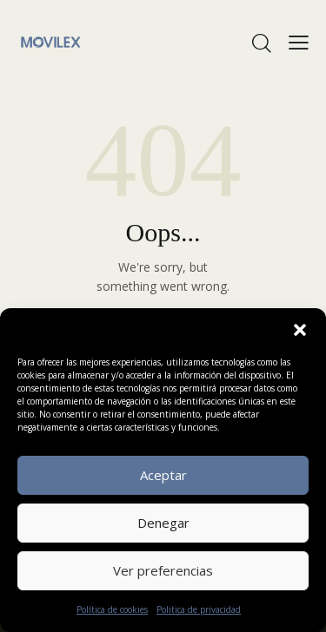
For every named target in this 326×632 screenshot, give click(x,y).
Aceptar (163, 475)
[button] (300, 330)
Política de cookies (112, 609)
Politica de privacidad (198, 609)
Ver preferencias (163, 570)
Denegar (163, 522)
